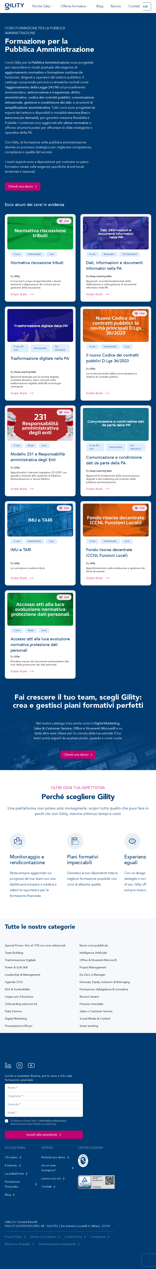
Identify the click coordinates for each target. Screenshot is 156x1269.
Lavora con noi (53, 1179)
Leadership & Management (22, 974)
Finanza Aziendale (91, 1004)
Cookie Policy (76, 1237)
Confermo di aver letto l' (38, 1123)
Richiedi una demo (55, 1157)
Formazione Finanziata (21, 1184)
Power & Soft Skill (16, 967)
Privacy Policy (16, 1237)
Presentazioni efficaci (18, 1026)
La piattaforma (17, 1174)
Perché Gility (42, 6)
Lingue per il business (19, 996)
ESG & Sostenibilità (17, 989)
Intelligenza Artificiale (93, 952)
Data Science (13, 1011)
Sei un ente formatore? (58, 1168)
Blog (99, 6)
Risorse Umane (89, 996)
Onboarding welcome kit (21, 1004)
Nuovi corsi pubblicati (94, 945)
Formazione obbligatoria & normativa (104, 989)
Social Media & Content (95, 1018)
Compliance (100, 1237)
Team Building (14, 952)
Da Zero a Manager (92, 974)
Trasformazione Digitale (20, 960)
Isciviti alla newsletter (44, 1134)
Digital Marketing (16, 1018)
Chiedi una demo (23, 186)
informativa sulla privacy (52, 1121)
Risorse (115, 6)
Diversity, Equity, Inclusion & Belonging (105, 982)
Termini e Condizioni (45, 1237)
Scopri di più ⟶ (22, 294)
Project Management (93, 967)
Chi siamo (14, 1157)
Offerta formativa (75, 6)
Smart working (89, 1026)
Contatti (134, 6)
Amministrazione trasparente (60, 1244)
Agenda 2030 (14, 982)
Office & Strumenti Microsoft (98, 960)
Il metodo (13, 1166)
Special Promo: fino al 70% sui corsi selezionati (35, 945)
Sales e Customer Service (96, 1011)
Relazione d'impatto (20, 1244)
